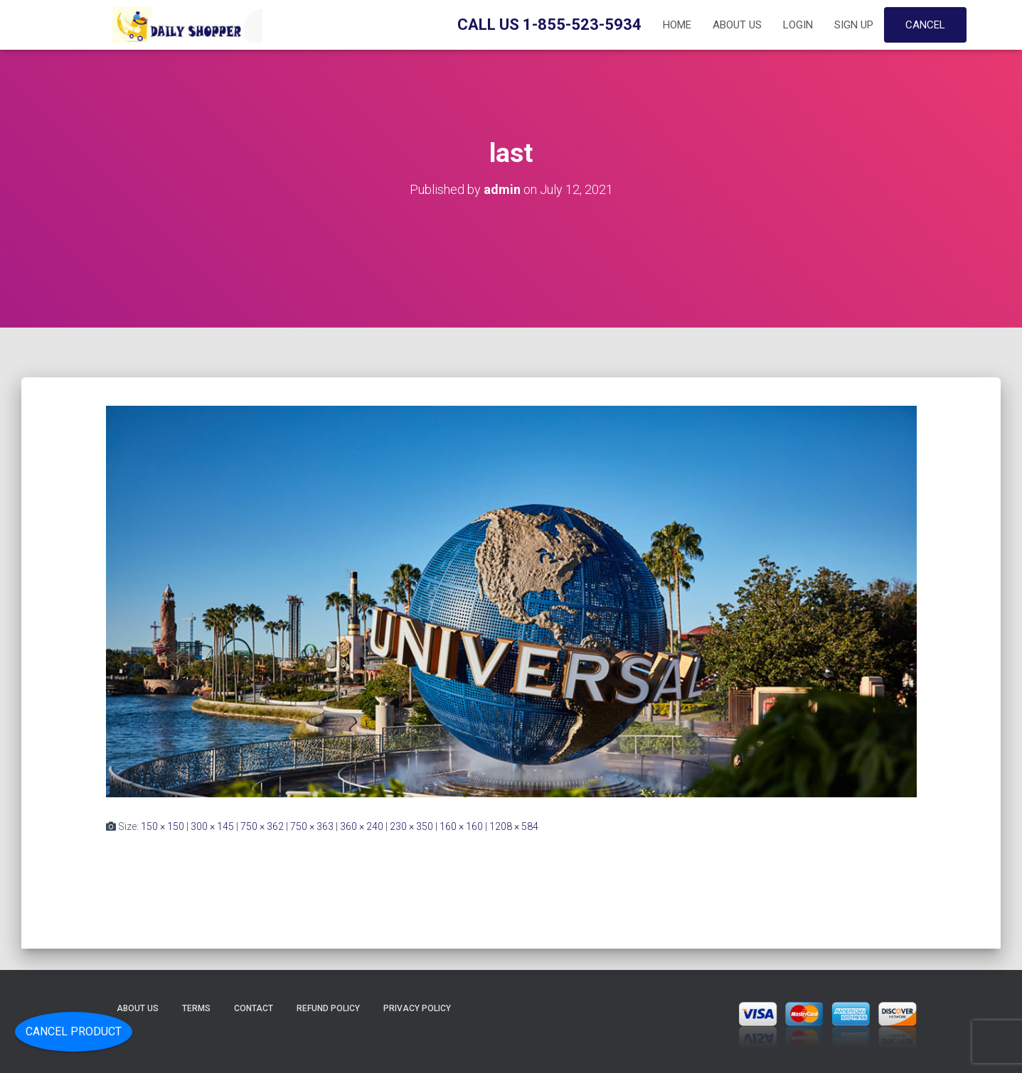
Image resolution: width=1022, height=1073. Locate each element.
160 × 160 (461, 826)
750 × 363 (312, 826)
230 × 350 (411, 826)
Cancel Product (74, 1031)
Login (798, 24)
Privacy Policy (417, 1008)
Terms (196, 1008)
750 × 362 (262, 826)
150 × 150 (162, 826)
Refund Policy (328, 1008)
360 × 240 (361, 826)
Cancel (925, 24)
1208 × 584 (513, 826)
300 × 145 (212, 826)
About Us (737, 24)
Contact (253, 1008)
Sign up (853, 24)
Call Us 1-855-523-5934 (549, 24)
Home (677, 24)
